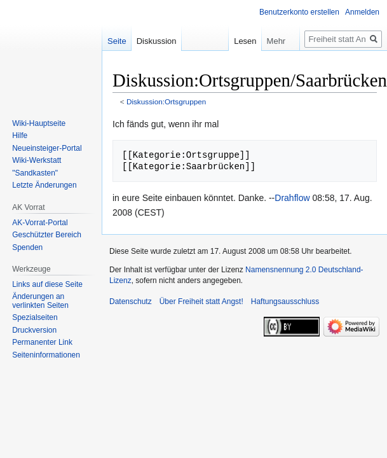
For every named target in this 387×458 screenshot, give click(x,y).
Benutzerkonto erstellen (299, 12)
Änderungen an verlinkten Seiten (40, 301)
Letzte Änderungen (44, 185)
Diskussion (157, 41)
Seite (116, 41)
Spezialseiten (34, 317)
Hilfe (19, 135)
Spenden (27, 247)
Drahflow (292, 198)
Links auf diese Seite (47, 284)
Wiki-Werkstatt (36, 160)
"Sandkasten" (35, 173)
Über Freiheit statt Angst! (201, 301)
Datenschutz (130, 301)
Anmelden (362, 12)
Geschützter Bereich (46, 234)
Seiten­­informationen (46, 354)
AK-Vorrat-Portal (39, 222)
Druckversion (34, 330)
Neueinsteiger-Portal (46, 148)
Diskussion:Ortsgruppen (166, 101)
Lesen (236, 41)
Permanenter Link (42, 342)
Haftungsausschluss (285, 301)
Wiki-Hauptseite (38, 123)
